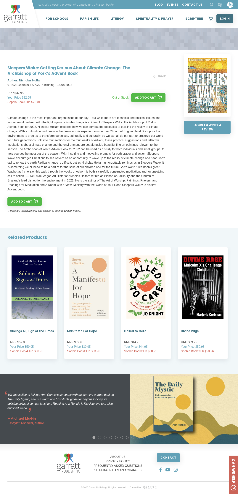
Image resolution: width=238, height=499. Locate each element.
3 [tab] (105, 437)
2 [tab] (99, 437)
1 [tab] (94, 437)
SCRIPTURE (194, 18)
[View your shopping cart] (210, 19)
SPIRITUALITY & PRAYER (154, 18)
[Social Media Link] (160, 470)
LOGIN (225, 18)
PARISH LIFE (89, 18)
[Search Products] (211, 4)
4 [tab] (110, 437)
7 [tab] (127, 437)
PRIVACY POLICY (118, 461)
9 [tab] (138, 437)
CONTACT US (192, 4)
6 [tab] (122, 437)
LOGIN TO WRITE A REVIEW (207, 127)
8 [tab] (133, 437)
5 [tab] (116, 437)
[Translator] (220, 4)
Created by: (143, 487)
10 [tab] (144, 437)
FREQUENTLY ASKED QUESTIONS (118, 465)
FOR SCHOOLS (57, 18)
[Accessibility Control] (230, 5)
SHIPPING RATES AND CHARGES (117, 470)
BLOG (159, 4)
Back (159, 76)
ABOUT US (118, 456)
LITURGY (117, 18)
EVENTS (172, 4)
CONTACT (168, 457)
